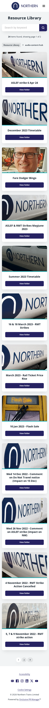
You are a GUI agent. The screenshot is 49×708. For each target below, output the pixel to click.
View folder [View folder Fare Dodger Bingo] (24, 185)
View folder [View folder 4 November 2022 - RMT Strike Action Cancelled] (24, 593)
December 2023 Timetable (24, 130)
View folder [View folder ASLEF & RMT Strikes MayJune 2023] (24, 236)
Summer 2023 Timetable (24, 276)
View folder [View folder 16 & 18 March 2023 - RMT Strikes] (24, 334)
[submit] (43, 27)
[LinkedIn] (26, 680)
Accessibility (24, 674)
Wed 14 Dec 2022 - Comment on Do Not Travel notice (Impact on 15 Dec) (24, 477)
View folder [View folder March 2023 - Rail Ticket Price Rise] (24, 385)
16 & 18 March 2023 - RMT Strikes (24, 325)
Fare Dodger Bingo (24, 178)
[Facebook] (17, 680)
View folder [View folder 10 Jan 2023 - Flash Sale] (24, 433)
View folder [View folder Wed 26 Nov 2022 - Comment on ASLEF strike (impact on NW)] (24, 542)
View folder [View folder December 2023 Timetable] (24, 137)
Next (30, 660)
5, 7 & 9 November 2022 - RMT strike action (24, 635)
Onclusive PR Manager (29, 699)
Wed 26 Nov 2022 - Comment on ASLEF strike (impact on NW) (24, 532)
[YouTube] (36, 680)
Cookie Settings (24, 689)
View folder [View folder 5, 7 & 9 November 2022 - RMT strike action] (24, 644)
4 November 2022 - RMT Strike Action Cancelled (24, 584)
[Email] (12, 680)
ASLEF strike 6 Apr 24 (24, 83)
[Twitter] (31, 680)
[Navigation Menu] (44, 6)
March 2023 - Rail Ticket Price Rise (24, 376)
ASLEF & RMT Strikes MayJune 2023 (24, 227)
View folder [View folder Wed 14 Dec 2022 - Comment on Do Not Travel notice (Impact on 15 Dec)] (24, 488)
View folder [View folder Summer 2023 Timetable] (24, 283)
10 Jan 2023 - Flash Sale (24, 426)
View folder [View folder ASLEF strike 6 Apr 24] (24, 89)
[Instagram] (22, 680)
